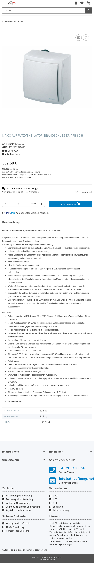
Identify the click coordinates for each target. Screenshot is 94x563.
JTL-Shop (51, 559)
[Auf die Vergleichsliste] (78, 37)
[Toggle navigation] (3, 2)
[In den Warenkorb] (4, 30)
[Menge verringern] (5, 204)
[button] (76, 3)
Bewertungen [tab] (32, 222)
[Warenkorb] (88, 3)
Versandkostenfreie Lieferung (27, 172)
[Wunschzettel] (82, 3)
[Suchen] (43, 10)
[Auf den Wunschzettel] (86, 37)
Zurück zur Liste (10, 22)
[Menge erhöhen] (41, 204)
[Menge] (18, 204)
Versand (80, 529)
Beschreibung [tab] (11, 222)
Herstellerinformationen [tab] (60, 222)
